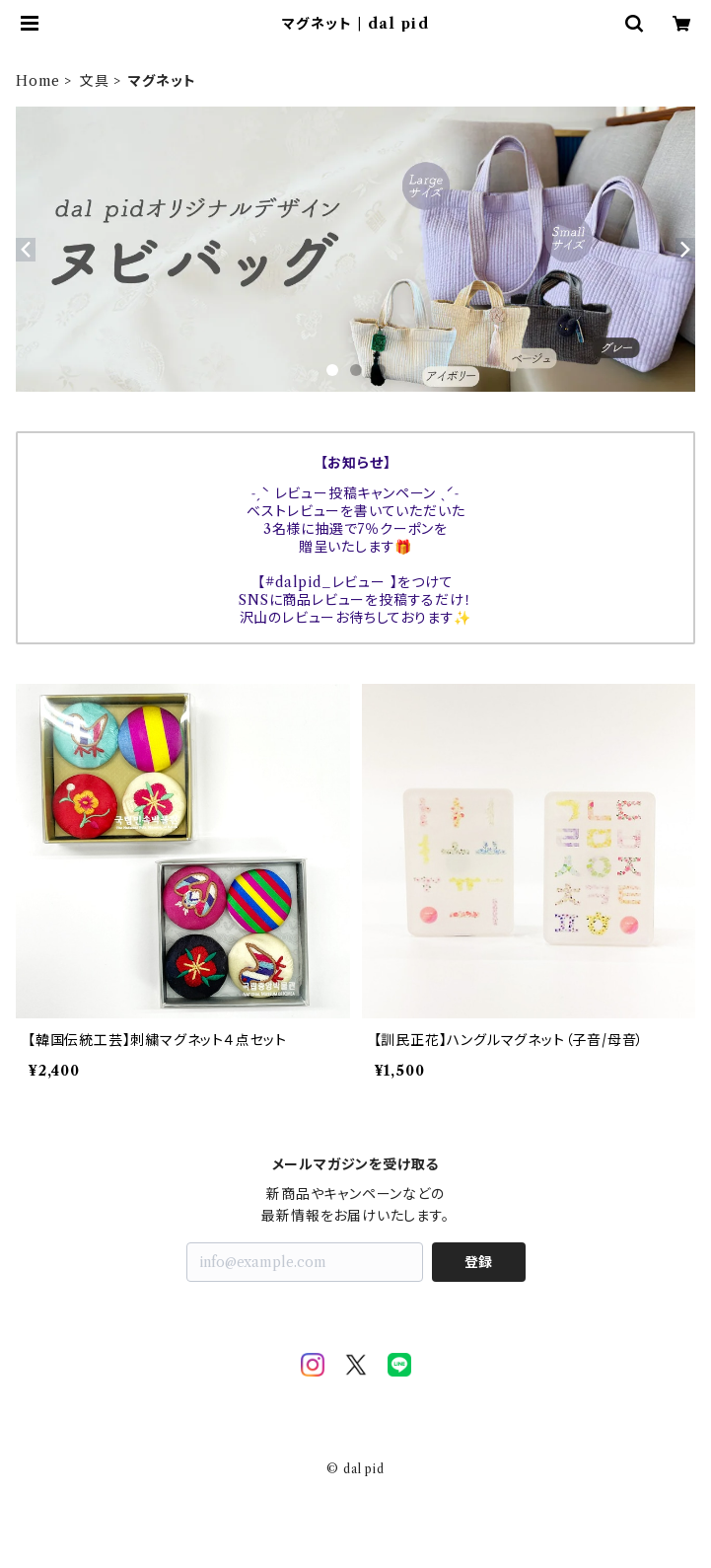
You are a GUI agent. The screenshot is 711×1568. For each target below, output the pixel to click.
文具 (94, 81)
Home (38, 81)
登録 (478, 1262)
